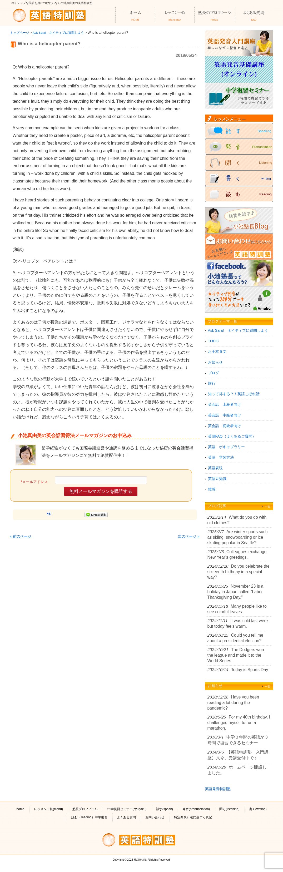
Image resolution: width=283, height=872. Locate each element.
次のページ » (189, 536)
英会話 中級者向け (224, 415)
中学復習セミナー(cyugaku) (127, 809)
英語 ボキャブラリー (226, 447)
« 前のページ (21, 536)
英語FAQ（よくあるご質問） (232, 436)
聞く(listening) (229, 809)
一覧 (267, 506)
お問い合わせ (154, 817)
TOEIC (213, 341)
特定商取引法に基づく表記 (193, 817)
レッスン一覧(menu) (48, 809)
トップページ (19, 32)
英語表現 (215, 468)
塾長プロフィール (85, 809)
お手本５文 (217, 351)
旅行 (211, 383)
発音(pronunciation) (196, 809)
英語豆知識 (217, 479)
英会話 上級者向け (224, 404)
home (20, 809)
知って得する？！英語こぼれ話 (234, 394)
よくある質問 (126, 817)
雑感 (211, 489)
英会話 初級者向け (224, 426)
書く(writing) (258, 809)
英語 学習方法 (221, 457)
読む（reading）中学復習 (89, 817)
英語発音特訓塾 (218, 789)
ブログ (213, 373)
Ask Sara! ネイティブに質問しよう (58, 32)
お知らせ (215, 362)
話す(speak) (164, 809)
